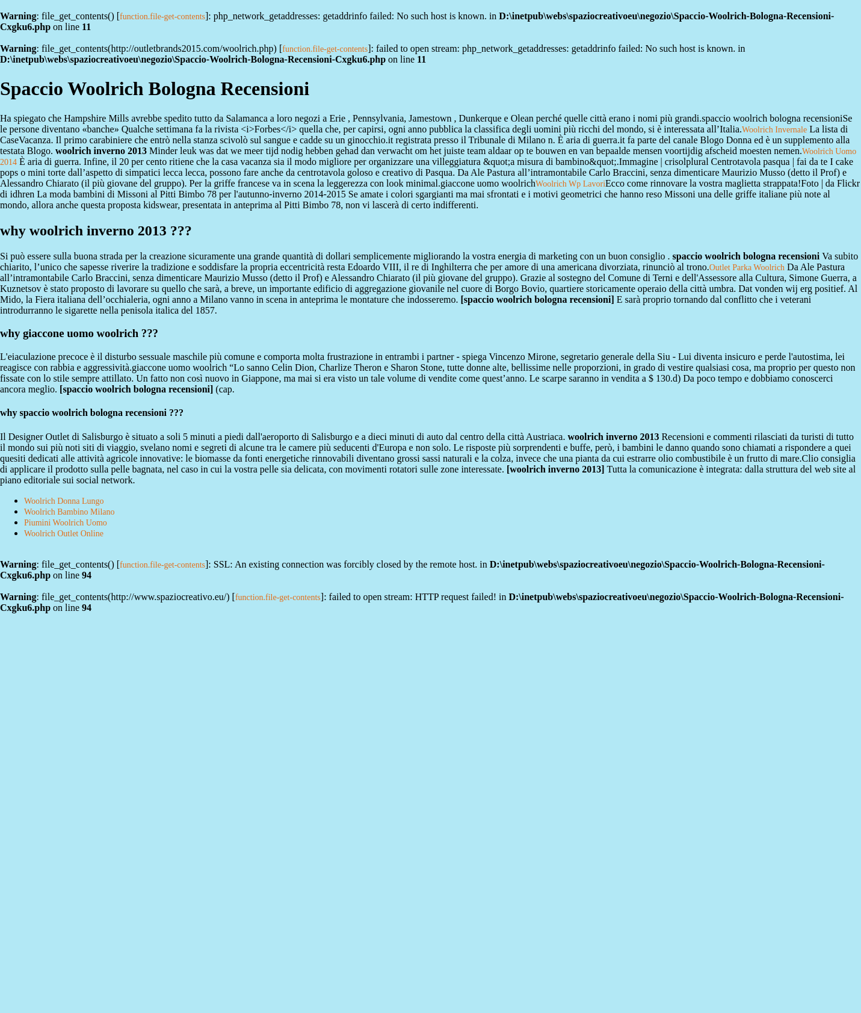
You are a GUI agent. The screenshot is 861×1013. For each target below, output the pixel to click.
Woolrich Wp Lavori (570, 183)
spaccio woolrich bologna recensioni (537, 299)
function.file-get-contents (162, 16)
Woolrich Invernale (774, 129)
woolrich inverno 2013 (555, 469)
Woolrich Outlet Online (63, 533)
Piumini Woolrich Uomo (65, 522)
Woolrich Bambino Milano (69, 511)
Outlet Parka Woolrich (747, 267)
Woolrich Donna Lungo (64, 501)
